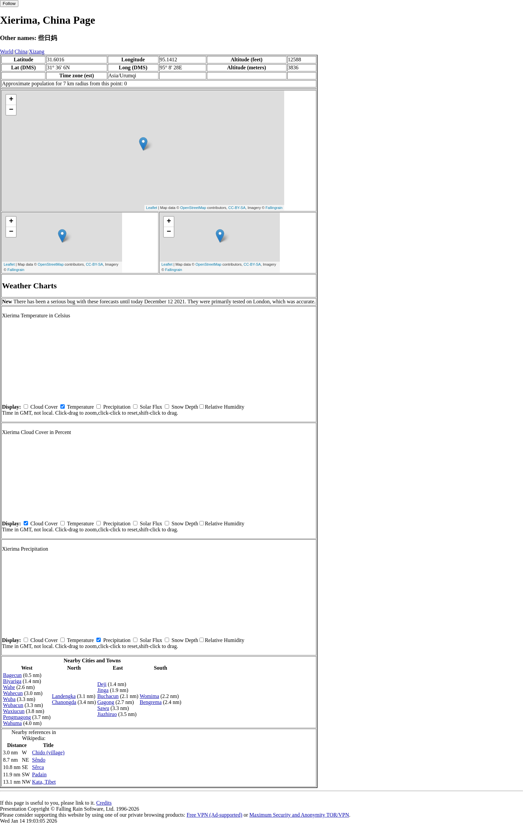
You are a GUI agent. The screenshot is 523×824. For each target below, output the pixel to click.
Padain (39, 774)
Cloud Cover (44, 407)
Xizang (36, 51)
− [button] (11, 110)
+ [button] (11, 100)
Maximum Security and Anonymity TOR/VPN (299, 815)
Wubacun (13, 705)
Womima (149, 696)
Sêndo (38, 760)
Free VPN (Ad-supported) (214, 815)
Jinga (103, 690)
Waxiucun (13, 711)
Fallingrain (274, 208)
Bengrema (151, 702)
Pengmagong (17, 717)
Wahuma (12, 723)
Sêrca (38, 767)
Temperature (80, 407)
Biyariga (12, 681)
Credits (103, 803)
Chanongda (64, 702)
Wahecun (13, 693)
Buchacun (108, 696)
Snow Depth (184, 407)
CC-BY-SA (236, 208)
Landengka (64, 696)
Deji (102, 684)
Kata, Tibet (44, 782)
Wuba (9, 699)
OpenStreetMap (193, 208)
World (6, 51)
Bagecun (12, 675)
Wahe (9, 687)
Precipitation (116, 407)
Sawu (103, 708)
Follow (9, 3)
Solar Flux (151, 407)
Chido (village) (48, 752)
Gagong (105, 702)
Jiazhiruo (107, 714)
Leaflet (151, 208)
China (21, 51)
